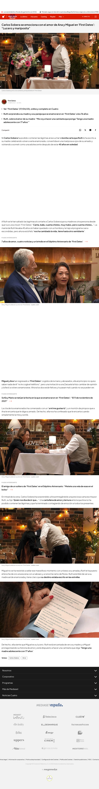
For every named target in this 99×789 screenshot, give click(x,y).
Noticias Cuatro (49, 695)
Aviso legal (3, 759)
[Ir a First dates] (12, 16)
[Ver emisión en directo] (86, 16)
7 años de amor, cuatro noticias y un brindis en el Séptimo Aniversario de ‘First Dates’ (44, 241)
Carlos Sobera (14, 658)
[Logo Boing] (19, 732)
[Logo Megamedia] (50, 769)
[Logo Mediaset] (49, 706)
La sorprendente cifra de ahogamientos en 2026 (20, 12)
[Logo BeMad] (80, 732)
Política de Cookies (66, 759)
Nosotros (49, 670)
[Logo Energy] (50, 732)
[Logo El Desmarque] (49, 724)
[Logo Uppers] (19, 740)
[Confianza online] (49, 780)
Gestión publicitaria (80, 759)
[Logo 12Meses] (80, 740)
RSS (89, 759)
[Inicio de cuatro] (3, 16)
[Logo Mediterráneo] (80, 748)
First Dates (12, 100)
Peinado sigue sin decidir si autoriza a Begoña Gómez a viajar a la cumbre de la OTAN (70, 12)
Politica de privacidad (33, 759)
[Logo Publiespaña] (49, 748)
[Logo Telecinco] (49, 717)
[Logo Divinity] (19, 724)
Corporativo (49, 676)
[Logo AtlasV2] (18, 748)
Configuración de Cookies (50, 759)
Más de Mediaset (49, 689)
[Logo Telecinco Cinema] (49, 740)
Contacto (96, 759)
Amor (24, 658)
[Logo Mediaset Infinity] (18, 717)
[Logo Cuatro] (80, 717)
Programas (49, 682)
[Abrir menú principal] (95, 16)
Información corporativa (16, 759)
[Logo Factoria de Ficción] (80, 724)
